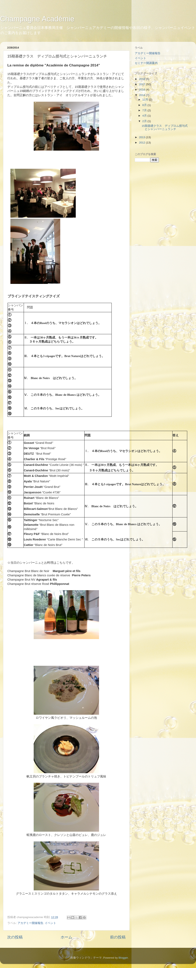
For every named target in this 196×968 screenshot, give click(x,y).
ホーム (66, 937)
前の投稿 (118, 937)
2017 (142, 84)
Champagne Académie (37, 19)
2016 (142, 89)
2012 (142, 142)
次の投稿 (15, 937)
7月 (144, 110)
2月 (144, 121)
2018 (142, 78)
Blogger (123, 957)
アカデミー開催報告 (30, 923)
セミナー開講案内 (146, 63)
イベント (50, 923)
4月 (144, 115)
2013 (142, 137)
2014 (142, 95)
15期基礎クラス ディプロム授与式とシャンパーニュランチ (165, 127)
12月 (145, 99)
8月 (144, 105)
